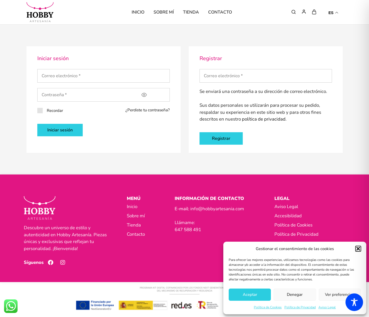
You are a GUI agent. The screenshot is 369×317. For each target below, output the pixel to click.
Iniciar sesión (60, 130)
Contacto (220, 12)
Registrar (221, 138)
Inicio (138, 12)
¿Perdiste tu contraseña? (147, 110)
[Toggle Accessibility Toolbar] (354, 302)
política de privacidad (263, 119)
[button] (358, 248)
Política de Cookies (268, 307)
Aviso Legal (327, 307)
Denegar (294, 294)
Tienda (191, 12)
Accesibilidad (288, 216)
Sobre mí (164, 12)
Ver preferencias (339, 294)
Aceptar (250, 294)
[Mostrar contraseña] (144, 95)
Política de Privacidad (300, 307)
